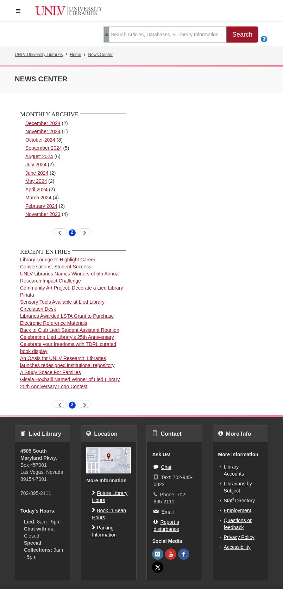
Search (242, 34)
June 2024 (36, 173)
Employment (237, 510)
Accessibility (237, 547)
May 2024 (36, 181)
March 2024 (38, 197)
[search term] (165, 34)
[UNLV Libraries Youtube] (170, 554)
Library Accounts (234, 470)
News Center (100, 54)
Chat (162, 466)
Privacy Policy (239, 537)
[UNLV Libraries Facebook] (183, 554)
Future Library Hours (109, 496)
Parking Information (104, 531)
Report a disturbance (166, 525)
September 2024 (43, 148)
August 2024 (39, 156)
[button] (18, 11)
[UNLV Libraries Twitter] (157, 567)
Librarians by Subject (238, 487)
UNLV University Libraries (39, 54)
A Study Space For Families (50, 372)
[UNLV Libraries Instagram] (157, 554)
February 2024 (41, 206)
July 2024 (35, 164)
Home (75, 54)
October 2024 (40, 140)
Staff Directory (239, 500)
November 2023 (43, 214)
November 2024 (43, 131)
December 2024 (43, 123)
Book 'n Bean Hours (109, 513)
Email (163, 511)
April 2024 (36, 189)
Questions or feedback (238, 523)
